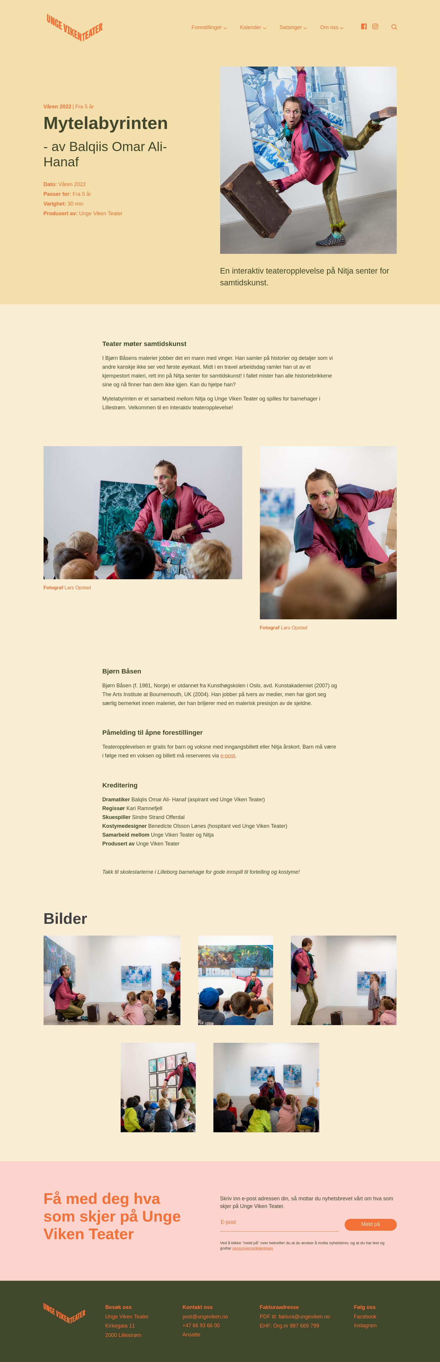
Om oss (329, 28)
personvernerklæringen (253, 1248)
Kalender (250, 28)
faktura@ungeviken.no (305, 1317)
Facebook (365, 1317)
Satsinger (291, 28)
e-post (227, 756)
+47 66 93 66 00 (201, 1326)
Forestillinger (206, 28)
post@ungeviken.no (205, 1317)
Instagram (365, 1326)
